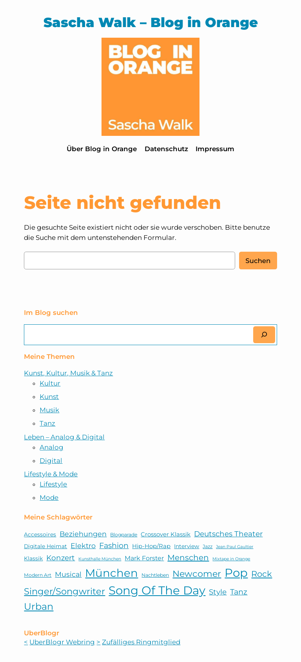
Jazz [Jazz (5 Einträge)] (207, 546)
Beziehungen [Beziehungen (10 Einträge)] (83, 534)
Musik (49, 410)
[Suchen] (264, 334)
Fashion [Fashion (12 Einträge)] (114, 545)
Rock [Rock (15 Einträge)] (261, 574)
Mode (49, 497)
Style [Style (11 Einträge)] (218, 591)
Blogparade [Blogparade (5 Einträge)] (123, 535)
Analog (51, 447)
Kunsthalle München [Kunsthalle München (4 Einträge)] (99, 558)
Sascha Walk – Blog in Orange (151, 22)
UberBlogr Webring (62, 642)
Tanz (47, 423)
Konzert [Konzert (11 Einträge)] (60, 557)
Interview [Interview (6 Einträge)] (186, 546)
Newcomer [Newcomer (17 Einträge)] (196, 573)
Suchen (257, 261)
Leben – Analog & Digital (64, 437)
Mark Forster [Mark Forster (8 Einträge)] (144, 558)
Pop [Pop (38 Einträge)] (236, 573)
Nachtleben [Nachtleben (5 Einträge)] (155, 575)
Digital (51, 460)
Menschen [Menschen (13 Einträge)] (188, 557)
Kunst (49, 396)
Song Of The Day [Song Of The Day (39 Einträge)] (157, 590)
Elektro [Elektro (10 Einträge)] (83, 545)
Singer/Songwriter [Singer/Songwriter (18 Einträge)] (64, 591)
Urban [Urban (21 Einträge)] (38, 606)
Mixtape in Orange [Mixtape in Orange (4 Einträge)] (231, 558)
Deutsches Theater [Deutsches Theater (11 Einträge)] (228, 533)
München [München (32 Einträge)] (111, 573)
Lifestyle (53, 484)
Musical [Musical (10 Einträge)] (68, 574)
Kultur (50, 383)
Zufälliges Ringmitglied (141, 642)
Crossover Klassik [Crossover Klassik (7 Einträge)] (165, 534)
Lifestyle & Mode (51, 474)
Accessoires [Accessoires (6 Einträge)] (40, 534)
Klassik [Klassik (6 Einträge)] (33, 558)
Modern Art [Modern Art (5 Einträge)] (37, 575)
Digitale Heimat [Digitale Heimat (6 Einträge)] (45, 546)
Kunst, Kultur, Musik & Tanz (68, 373)
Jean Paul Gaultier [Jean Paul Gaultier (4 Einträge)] (234, 546)
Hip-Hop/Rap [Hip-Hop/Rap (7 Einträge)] (151, 546)
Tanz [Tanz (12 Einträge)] (238, 591)
